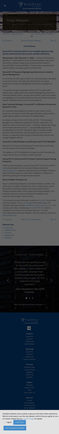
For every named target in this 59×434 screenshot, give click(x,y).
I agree (9, 422)
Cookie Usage (28, 419)
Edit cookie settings (15, 428)
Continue (19, 422)
